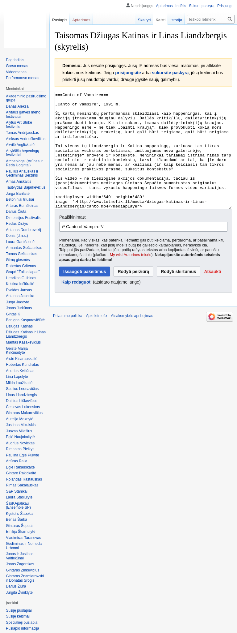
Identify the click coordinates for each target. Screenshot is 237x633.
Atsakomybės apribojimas (132, 339)
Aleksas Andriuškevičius (25, 139)
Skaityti (144, 20)
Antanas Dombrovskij (23, 230)
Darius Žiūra (16, 586)
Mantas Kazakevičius (23, 342)
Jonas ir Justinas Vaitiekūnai (19, 556)
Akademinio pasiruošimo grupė (26, 98)
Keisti (160, 20)
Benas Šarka (16, 519)
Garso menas (17, 66)
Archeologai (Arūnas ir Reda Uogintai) (24, 163)
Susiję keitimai (18, 616)
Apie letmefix (96, 339)
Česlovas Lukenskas (23, 407)
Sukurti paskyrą (201, 6)
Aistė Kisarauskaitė (21, 359)
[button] (212, 295)
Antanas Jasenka (20, 296)
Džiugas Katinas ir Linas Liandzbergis (26, 334)
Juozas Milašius (19, 431)
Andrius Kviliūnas (20, 371)
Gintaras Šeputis (19, 526)
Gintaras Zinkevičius (22, 570)
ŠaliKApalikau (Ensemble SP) (18, 505)
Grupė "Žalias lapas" (23, 272)
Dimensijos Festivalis (23, 218)
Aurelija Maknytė (19, 419)
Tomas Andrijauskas (22, 132)
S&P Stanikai (16, 491)
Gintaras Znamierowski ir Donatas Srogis (25, 578)
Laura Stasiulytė (19, 497)
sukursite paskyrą (170, 72)
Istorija (176, 20)
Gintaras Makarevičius (24, 413)
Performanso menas (22, 78)
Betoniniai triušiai (20, 199)
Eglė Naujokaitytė (20, 437)
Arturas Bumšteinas (22, 205)
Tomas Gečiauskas (21, 254)
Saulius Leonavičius (22, 389)
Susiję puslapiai (18, 610)
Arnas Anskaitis (18, 181)
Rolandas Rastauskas (24, 479)
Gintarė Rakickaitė (21, 473)
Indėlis (181, 6)
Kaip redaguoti (76, 305)
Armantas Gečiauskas (24, 248)
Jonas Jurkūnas (19, 308)
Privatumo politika (67, 339)
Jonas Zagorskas (20, 564)
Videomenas (16, 72)
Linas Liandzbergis (21, 395)
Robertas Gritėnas (21, 266)
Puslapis (59, 20)
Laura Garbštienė (20, 242)
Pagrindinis (15, 60)
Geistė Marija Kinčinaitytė (17, 350)
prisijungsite (128, 72)
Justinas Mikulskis (20, 425)
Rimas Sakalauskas (22, 485)
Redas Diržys (17, 223)
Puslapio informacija (22, 628)
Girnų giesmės (18, 260)
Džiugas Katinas (19, 326)
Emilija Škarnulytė (20, 531)
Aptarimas (164, 6)
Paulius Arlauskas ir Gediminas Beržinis (22, 173)
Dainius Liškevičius (21, 401)
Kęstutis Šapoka (19, 513)
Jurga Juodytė (17, 302)
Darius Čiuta (16, 211)
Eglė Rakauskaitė (20, 467)
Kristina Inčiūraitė (20, 284)
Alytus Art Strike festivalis (19, 124)
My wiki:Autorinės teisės (130, 278)
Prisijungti (225, 6)
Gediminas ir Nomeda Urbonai (24, 545)
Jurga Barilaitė (18, 193)
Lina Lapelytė (17, 376)
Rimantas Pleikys (20, 449)
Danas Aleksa (17, 106)
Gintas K (13, 314)
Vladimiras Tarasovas (23, 538)
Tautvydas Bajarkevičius (25, 187)
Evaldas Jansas (19, 290)
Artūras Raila (16, 461)
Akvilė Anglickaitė (20, 145)
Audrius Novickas (20, 443)
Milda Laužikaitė (19, 383)
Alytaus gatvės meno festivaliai (23, 114)
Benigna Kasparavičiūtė (25, 320)
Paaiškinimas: (72, 240)
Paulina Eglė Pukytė (22, 455)
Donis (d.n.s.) (17, 235)
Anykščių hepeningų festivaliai (22, 153)
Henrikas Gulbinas (21, 278)
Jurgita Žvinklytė (19, 592)
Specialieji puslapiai (22, 622)
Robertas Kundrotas (22, 364)
